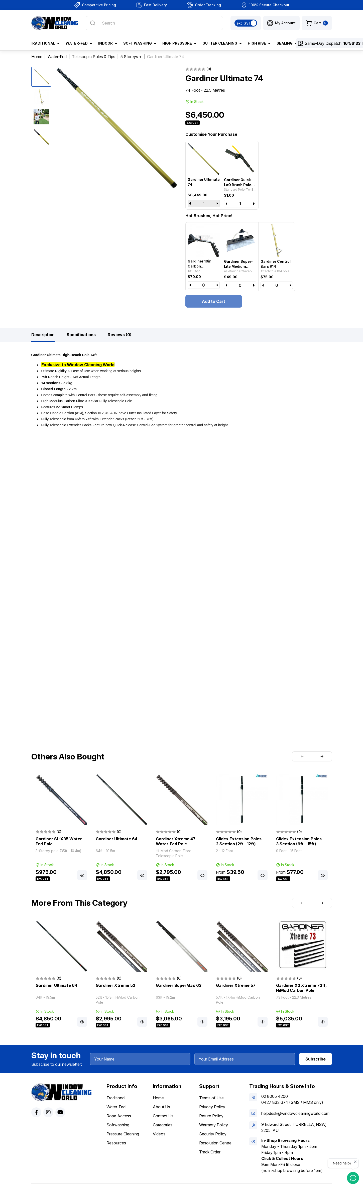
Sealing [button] (285, 43)
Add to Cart (213, 301)
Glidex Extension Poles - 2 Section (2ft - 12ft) (240, 841)
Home (158, 1097)
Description (43, 334)
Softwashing (117, 1124)
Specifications (81, 334)
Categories (162, 1124)
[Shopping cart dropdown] (317, 23)
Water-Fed (116, 1106)
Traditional (115, 1097)
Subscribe (315, 1059)
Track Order (209, 1151)
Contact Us (163, 1115)
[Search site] (93, 23)
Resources (116, 1142)
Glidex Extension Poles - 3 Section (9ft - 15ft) (300, 841)
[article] (61, 827)
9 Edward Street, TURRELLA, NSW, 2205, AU (293, 1127)
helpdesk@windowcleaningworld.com (295, 1113)
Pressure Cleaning (122, 1133)
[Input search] (154, 23)
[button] (281, 23)
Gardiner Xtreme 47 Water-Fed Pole (175, 841)
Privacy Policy (212, 1106)
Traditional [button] (42, 43)
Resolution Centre (215, 1142)
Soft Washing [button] (137, 43)
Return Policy (211, 1115)
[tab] (43, 335)
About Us (161, 1106)
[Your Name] (140, 1059)
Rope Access (118, 1115)
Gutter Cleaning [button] (219, 43)
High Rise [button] (257, 43)
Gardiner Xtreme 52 (115, 985)
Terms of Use (211, 1097)
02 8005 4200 (274, 1096)
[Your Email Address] (244, 1059)
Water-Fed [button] (77, 43)
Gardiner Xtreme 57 (236, 985)
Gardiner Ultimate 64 (116, 838)
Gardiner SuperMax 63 (178, 985)
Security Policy (212, 1133)
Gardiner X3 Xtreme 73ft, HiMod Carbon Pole (301, 988)
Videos (159, 1133)
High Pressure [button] (177, 43)
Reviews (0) (120, 334)
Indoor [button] (105, 43)
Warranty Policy (213, 1124)
